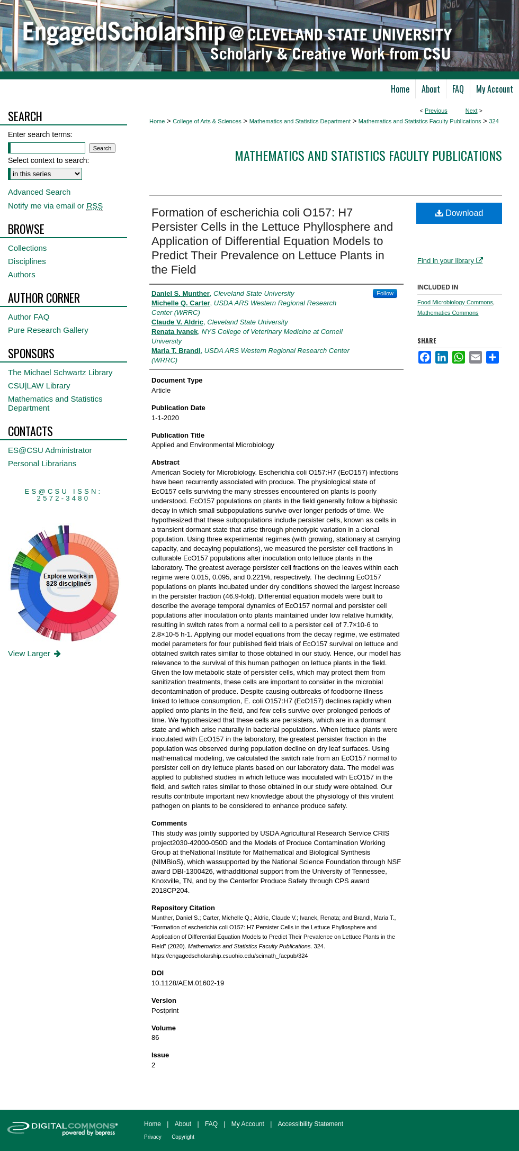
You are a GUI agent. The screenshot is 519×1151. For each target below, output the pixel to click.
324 (493, 121)
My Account (247, 1124)
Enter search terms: (40, 134)
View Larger (35, 653)
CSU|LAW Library (39, 385)
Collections (27, 247)
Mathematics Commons (448, 313)
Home (157, 121)
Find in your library (450, 261)
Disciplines (27, 261)
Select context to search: (48, 160)
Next (472, 110)
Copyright (183, 1137)
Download (459, 213)
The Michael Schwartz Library (60, 372)
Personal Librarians (42, 463)
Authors (21, 274)
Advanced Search (39, 191)
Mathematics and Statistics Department (300, 121)
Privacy (153, 1137)
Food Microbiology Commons (455, 302)
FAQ (211, 1124)
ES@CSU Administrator (50, 450)
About (183, 1124)
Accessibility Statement (310, 1124)
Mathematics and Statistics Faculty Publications (420, 121)
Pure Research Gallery (48, 329)
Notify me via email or (55, 205)
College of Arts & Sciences (207, 121)
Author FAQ (28, 316)
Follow (385, 293)
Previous (436, 110)
